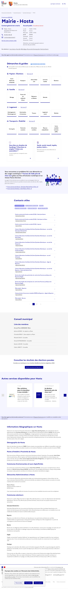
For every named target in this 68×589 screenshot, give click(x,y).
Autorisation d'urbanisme (23, 113)
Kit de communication (61, 582)
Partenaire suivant (65, 395)
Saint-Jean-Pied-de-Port (13, 505)
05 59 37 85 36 (8, 35)
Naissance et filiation (34, 97)
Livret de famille (45, 80)
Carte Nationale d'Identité (11, 80)
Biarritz (9, 525)
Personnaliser (19, 583)
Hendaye (9, 544)
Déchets (56, 113)
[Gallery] (34, 395)
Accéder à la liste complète (53, 180)
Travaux (34, 113)
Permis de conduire (22, 129)
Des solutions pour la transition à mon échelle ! (23, 390)
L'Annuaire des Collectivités (40, 567)
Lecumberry (13, 49)
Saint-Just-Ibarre (44, 49)
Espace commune (56, 4)
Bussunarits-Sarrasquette (33, 49)
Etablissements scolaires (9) (32, 205)
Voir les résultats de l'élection (33, 367)
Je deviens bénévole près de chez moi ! (51, 390)
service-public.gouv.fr (58, 575)
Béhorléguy (24, 49)
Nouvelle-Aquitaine (17, 12)
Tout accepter (38, 583)
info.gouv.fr (47, 575)
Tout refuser (28, 583)
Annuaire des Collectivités (6, 12)
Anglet (8, 534)
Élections (56, 80)
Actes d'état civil (34, 80)
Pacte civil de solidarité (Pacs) (23, 97)
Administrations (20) (19, 205)
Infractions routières (34, 129)
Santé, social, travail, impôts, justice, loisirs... (47, 146)
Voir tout (29, 74)
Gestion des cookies (46, 582)
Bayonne (9, 515)
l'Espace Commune (38, 55)
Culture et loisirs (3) (32, 208)
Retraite (45, 97)
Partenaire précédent (3, 395)
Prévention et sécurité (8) (20, 208)
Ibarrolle (18, 49)
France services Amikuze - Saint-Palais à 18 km (18, 188)
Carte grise (12, 129)
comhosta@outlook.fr (9, 37)
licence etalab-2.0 (28, 587)
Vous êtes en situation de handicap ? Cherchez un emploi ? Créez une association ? (18, 148)
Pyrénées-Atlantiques (27, 12)
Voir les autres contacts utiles (9, 40)
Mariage (12, 97)
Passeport (23, 80)
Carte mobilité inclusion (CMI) (56, 129)
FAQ (65, 4)
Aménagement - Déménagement (12, 113)
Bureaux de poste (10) (43, 208)
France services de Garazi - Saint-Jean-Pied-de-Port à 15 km (22, 187)
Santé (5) (41, 205)
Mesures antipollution (45, 129)
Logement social (45, 113)
